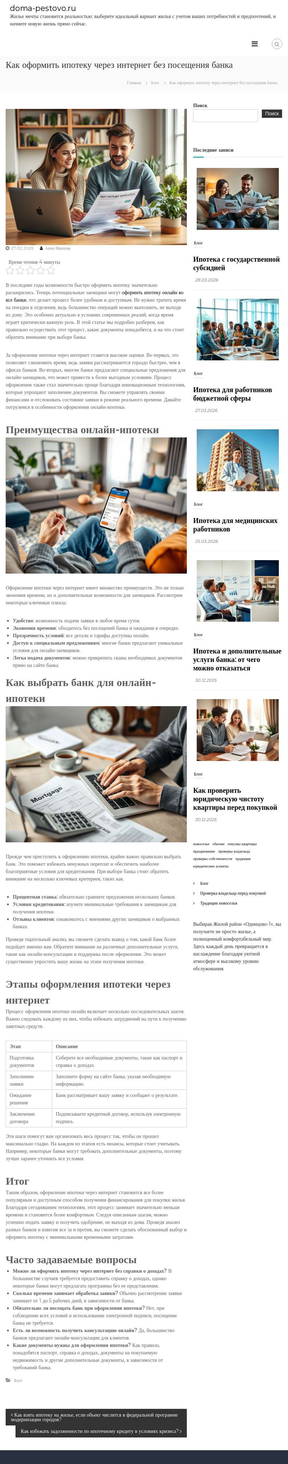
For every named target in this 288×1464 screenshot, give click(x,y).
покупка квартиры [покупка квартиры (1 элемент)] (242, 843)
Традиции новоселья (218, 902)
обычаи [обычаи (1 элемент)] (219, 843)
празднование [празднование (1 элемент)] (204, 851)
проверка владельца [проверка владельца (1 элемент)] (234, 851)
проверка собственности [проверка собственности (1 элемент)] (212, 858)
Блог (155, 82)
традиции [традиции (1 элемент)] (243, 858)
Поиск (200, 105)
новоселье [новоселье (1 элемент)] (201, 843)
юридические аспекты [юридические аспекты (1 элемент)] (211, 866)
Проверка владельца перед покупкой (233, 892)
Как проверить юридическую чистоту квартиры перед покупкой (235, 798)
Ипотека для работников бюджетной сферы (232, 393)
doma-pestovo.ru (43, 8)
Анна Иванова (58, 247)
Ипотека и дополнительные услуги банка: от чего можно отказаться (237, 659)
